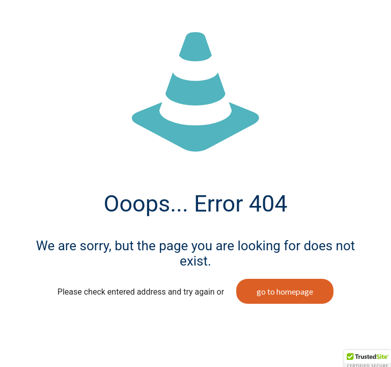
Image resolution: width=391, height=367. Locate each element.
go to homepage (285, 291)
